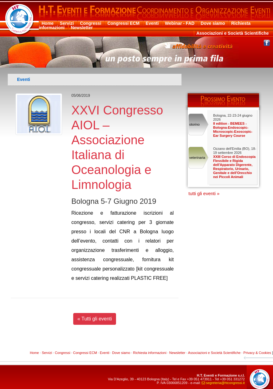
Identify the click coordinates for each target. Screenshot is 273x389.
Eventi (152, 23)
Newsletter (82, 27)
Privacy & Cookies (257, 353)
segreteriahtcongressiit (223, 383)
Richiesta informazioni (150, 353)
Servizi (67, 23)
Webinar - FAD (179, 23)
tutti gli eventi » (204, 193)
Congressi (90, 23)
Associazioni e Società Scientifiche (232, 33)
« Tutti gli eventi (94, 318)
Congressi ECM (123, 23)
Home (48, 23)
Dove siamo (213, 23)
